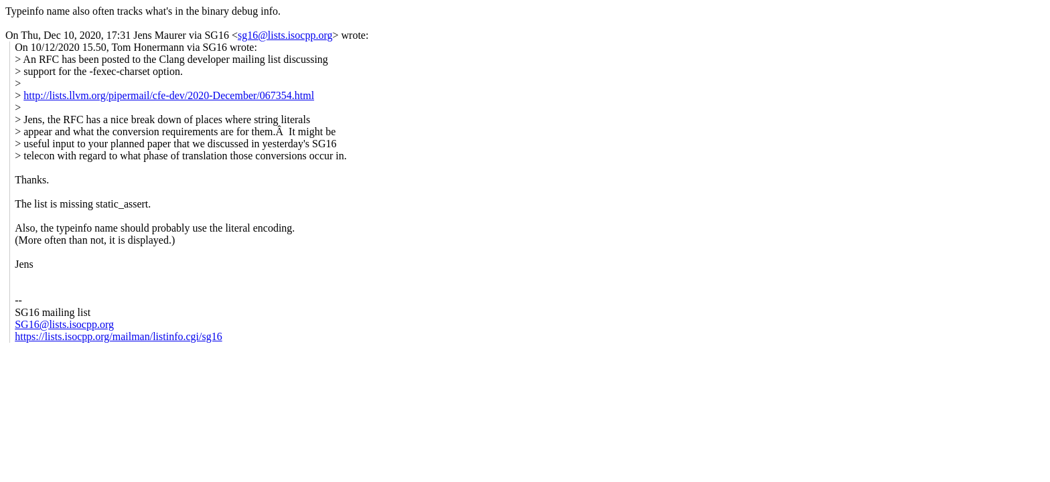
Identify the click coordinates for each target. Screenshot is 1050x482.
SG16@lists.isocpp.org (64, 324)
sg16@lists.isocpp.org (285, 35)
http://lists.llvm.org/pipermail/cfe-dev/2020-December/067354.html (168, 95)
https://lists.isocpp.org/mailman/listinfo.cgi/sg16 (118, 336)
